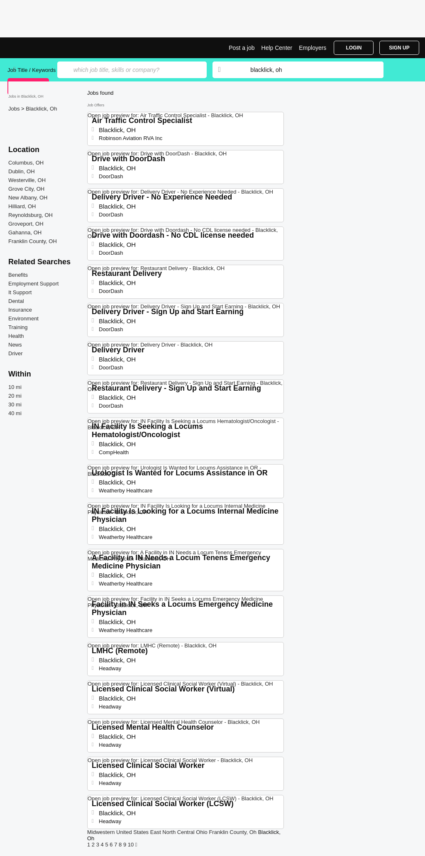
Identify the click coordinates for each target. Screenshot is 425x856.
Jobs (14, 109)
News (15, 345)
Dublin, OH (21, 171)
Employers (312, 47)
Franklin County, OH (32, 241)
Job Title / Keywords (31, 70)
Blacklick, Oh (41, 109)
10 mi (15, 387)
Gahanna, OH (25, 232)
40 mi (15, 413)
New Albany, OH (27, 197)
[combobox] (308, 69)
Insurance (20, 310)
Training (17, 327)
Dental (16, 301)
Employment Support (33, 283)
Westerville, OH (27, 180)
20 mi (15, 396)
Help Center (277, 47)
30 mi (15, 404)
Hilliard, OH (22, 206)
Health (16, 336)
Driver (15, 353)
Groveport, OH (26, 224)
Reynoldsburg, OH (30, 215)
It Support (20, 292)
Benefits (18, 275)
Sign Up (399, 48)
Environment (23, 318)
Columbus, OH (26, 163)
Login (353, 48)
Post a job (241, 47)
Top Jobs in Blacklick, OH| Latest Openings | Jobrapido (38, 47)
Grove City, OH (26, 189)
